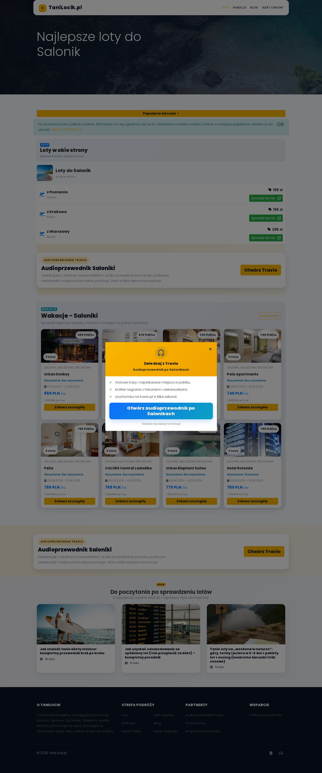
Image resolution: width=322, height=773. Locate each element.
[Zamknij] (210, 349)
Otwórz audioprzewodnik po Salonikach (161, 411)
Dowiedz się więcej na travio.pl (161, 424)
